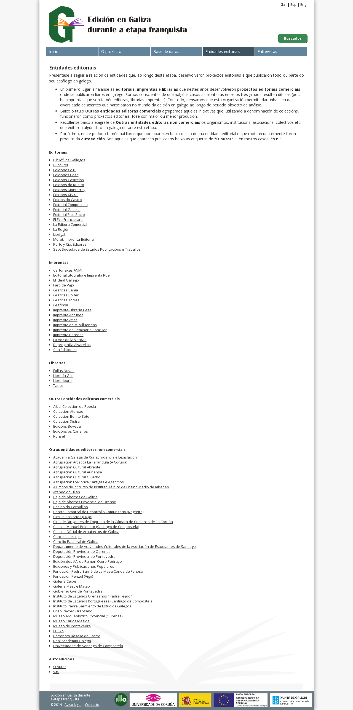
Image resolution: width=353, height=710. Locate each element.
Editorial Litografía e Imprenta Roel (82, 275)
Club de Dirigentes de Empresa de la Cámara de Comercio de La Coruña (113, 521)
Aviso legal (73, 704)
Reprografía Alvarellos (72, 344)
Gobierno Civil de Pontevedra (78, 591)
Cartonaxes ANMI (67, 270)
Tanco (58, 385)
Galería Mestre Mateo (71, 586)
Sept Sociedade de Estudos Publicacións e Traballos (97, 249)
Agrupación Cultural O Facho (76, 477)
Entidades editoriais (222, 51)
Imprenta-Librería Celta (72, 309)
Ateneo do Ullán (66, 491)
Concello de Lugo (67, 536)
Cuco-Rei (60, 164)
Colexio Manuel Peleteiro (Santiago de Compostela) (96, 526)
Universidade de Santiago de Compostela (88, 645)
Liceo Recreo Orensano (72, 611)
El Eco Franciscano (68, 219)
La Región (61, 229)
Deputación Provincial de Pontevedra (84, 556)
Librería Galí (63, 375)
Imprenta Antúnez (68, 314)
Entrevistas (267, 51)
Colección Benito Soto (71, 416)
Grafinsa (60, 304)
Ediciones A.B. (64, 169)
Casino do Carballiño (70, 506)
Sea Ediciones (65, 349)
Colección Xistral (67, 421)
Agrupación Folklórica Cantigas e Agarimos (88, 481)
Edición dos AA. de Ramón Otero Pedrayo (87, 561)
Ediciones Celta (66, 174)
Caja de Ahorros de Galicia (75, 496)
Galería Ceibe (64, 581)
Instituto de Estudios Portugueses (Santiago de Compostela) (103, 601)
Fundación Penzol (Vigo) (73, 576)
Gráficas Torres (66, 300)
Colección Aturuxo (68, 411)
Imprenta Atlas (65, 319)
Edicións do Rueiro (68, 184)
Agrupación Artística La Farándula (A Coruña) (90, 462)
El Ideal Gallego (66, 280)
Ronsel (59, 436)
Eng (303, 4)
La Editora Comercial (70, 224)
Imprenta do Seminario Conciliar (80, 329)
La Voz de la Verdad (70, 339)
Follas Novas (63, 370)
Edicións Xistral (65, 194)
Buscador (292, 38)
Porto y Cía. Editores (70, 244)
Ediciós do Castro (67, 199)
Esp (293, 4)
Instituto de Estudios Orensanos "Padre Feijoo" (92, 596)
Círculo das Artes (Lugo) (72, 516)
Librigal (59, 234)
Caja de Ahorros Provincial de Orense (84, 501)
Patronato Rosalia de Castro (76, 635)
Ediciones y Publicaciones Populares (83, 566)
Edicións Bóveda (67, 426)
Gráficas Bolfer (66, 295)
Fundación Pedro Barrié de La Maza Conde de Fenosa (98, 571)
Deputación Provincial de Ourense (82, 551)
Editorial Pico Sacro (69, 214)
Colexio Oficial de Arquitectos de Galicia (86, 531)
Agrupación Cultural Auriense (77, 472)
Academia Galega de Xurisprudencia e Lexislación (95, 457)
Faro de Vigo (63, 285)
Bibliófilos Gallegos (69, 159)
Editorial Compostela (70, 204)
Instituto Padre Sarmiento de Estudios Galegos (92, 606)
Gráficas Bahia (65, 290)
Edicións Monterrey (69, 189)
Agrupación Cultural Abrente (76, 467)
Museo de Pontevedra (72, 625)
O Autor (59, 666)
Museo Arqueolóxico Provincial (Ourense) (87, 615)
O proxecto (111, 51)
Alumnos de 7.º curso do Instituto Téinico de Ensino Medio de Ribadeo (111, 486)
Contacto (92, 704)
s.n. (56, 671)
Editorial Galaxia (67, 209)
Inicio (53, 51)
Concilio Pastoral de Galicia (75, 541)
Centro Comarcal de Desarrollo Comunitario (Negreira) (98, 511)
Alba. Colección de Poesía (74, 406)
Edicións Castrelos (68, 179)
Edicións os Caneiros (70, 431)
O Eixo (58, 630)
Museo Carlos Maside (71, 620)
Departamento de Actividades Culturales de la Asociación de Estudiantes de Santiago (124, 546)
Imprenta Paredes (68, 334)
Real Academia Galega (72, 640)
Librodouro (62, 380)
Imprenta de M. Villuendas (75, 324)
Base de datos (166, 51)
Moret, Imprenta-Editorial (74, 239)
